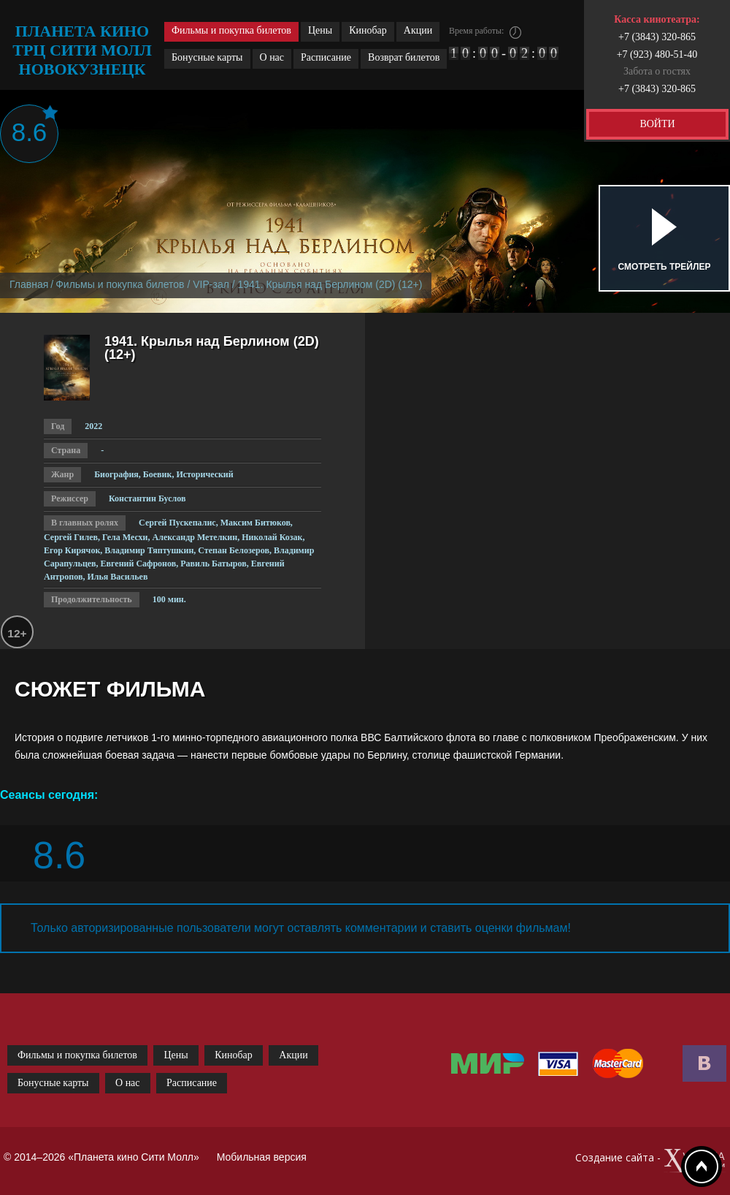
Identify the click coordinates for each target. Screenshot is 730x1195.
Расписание (326, 57)
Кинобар (368, 30)
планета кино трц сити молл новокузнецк (82, 50)
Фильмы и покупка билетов (231, 30)
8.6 (29, 132)
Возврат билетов (403, 57)
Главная (28, 284)
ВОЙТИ (657, 123)
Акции (418, 30)
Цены (320, 30)
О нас (272, 57)
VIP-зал (211, 284)
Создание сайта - (650, 1161)
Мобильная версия (262, 1157)
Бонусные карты (207, 57)
